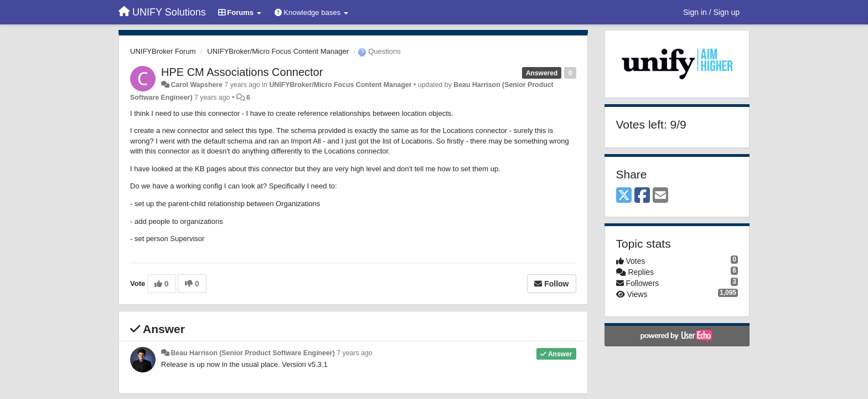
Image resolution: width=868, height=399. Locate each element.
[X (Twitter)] (624, 196)
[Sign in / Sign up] (711, 12)
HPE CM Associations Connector (242, 72)
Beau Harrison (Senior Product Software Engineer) (252, 353)
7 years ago (355, 353)
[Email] (660, 196)
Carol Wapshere (196, 85)
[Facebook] (642, 196)
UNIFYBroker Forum (162, 51)
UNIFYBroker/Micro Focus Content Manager (278, 51)
